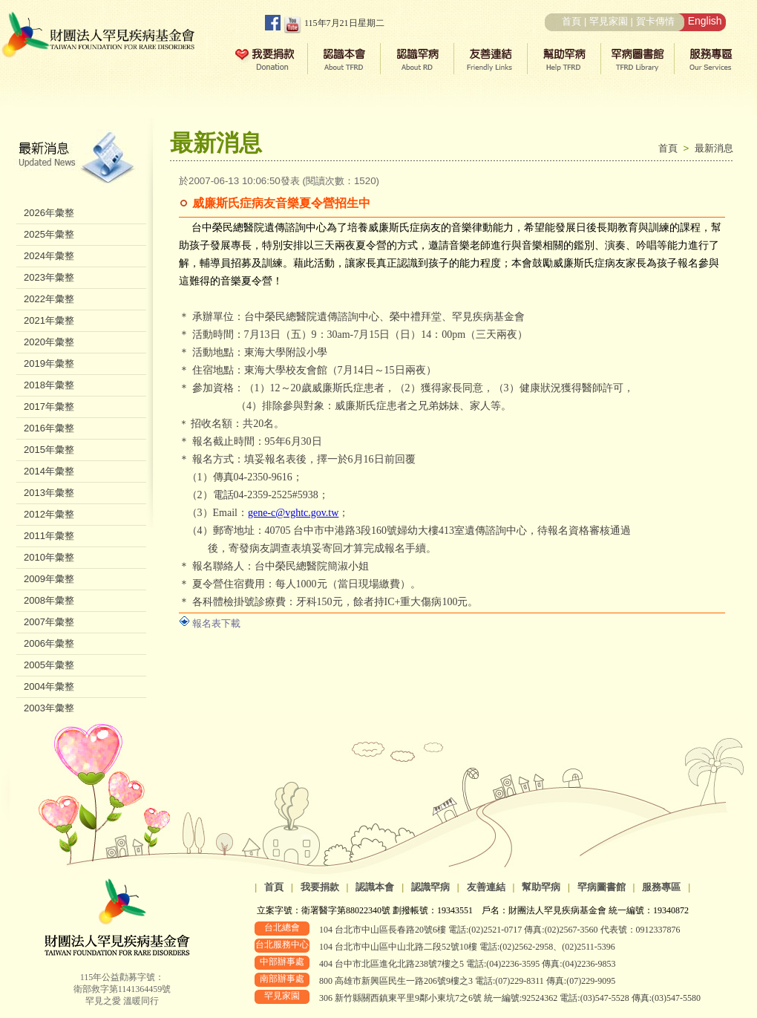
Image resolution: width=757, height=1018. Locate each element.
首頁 (571, 21)
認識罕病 (430, 887)
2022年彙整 (49, 298)
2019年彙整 (49, 363)
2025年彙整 (49, 234)
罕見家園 (608, 21)
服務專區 (661, 887)
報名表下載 (216, 623)
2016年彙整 (49, 428)
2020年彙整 (49, 342)
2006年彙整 (49, 643)
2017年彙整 (49, 406)
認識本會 (374, 887)
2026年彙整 (49, 212)
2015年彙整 (49, 449)
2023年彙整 (49, 277)
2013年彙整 (49, 492)
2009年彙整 (49, 578)
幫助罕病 (541, 887)
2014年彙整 (49, 471)
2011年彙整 (49, 535)
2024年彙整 (49, 255)
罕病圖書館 (601, 887)
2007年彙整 (49, 621)
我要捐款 (320, 887)
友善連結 (486, 887)
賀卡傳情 (655, 21)
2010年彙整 (49, 557)
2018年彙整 (49, 385)
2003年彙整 (49, 708)
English (705, 21)
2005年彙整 (49, 664)
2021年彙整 (49, 320)
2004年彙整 (49, 686)
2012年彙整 (49, 514)
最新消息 (714, 148)
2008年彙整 (49, 600)
